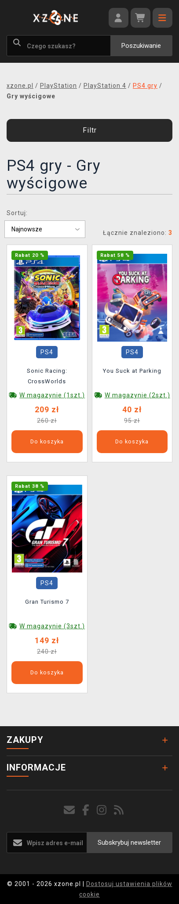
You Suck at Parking (132, 370)
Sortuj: (17, 212)
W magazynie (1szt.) (52, 395)
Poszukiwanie (141, 46)
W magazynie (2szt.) (137, 395)
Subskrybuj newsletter (129, 842)
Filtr (90, 130)
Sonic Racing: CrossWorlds (47, 376)
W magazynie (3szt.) (52, 626)
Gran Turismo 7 (47, 601)
